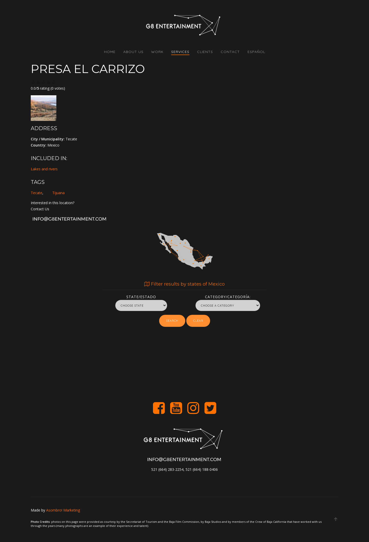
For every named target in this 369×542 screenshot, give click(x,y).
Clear (198, 320)
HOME (110, 51)
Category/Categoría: (228, 295)
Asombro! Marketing (63, 510)
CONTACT (230, 51)
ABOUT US (133, 51)
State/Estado (141, 295)
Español (256, 51)
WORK (157, 51)
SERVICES (180, 51)
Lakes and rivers (44, 168)
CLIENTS (205, 51)
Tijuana (58, 192)
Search (172, 320)
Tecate (36, 192)
